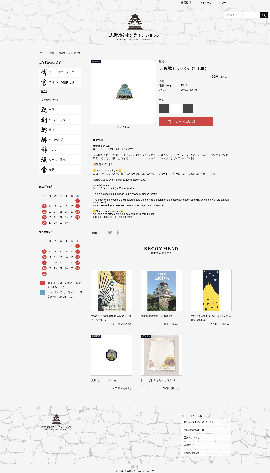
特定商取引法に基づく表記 (199, 422)
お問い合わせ (191, 452)
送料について (191, 437)
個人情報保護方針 (194, 429)
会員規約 (189, 445)
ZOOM (126, 127)
